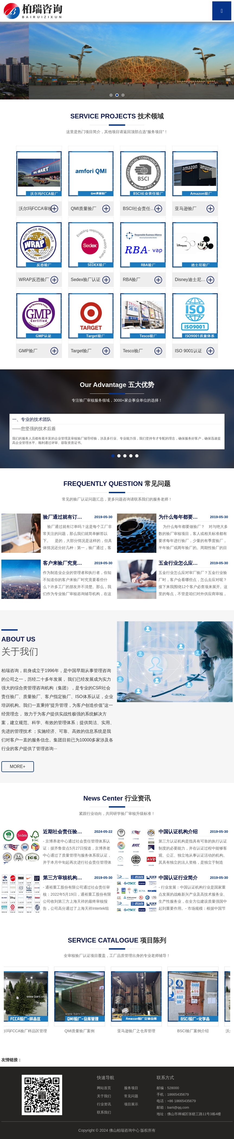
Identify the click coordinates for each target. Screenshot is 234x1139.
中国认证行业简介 (178, 877)
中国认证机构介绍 (178, 831)
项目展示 (131, 1104)
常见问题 (131, 1096)
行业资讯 (104, 1104)
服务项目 (131, 1088)
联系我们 (104, 1112)
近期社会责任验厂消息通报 (63, 831)
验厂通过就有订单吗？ (63, 517)
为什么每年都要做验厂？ (179, 517)
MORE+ (17, 766)
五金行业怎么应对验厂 (179, 563)
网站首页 (104, 1088)
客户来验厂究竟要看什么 (63, 563)
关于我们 (104, 1096)
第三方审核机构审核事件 (63, 877)
